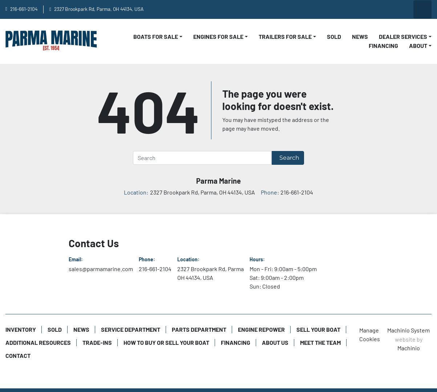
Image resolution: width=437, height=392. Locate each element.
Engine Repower (261, 329)
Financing (383, 45)
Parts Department (199, 329)
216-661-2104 (23, 9)
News (360, 36)
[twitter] (403, 9)
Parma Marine (218, 180)
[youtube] (348, 9)
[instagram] (385, 9)
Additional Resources (38, 342)
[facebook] (366, 9)
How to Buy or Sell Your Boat (166, 342)
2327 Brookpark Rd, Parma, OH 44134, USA (98, 9)
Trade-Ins (97, 342)
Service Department (130, 329)
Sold (334, 36)
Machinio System (408, 330)
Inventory (20, 329)
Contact (18, 355)
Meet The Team (320, 342)
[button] (157, 36)
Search (289, 157)
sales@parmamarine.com (101, 268)
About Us (275, 342)
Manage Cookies (369, 334)
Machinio (408, 347)
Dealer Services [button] (403, 36)
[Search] (202, 158)
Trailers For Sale (285, 36)
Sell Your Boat (318, 329)
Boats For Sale (155, 36)
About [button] (418, 45)
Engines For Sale (218, 36)
